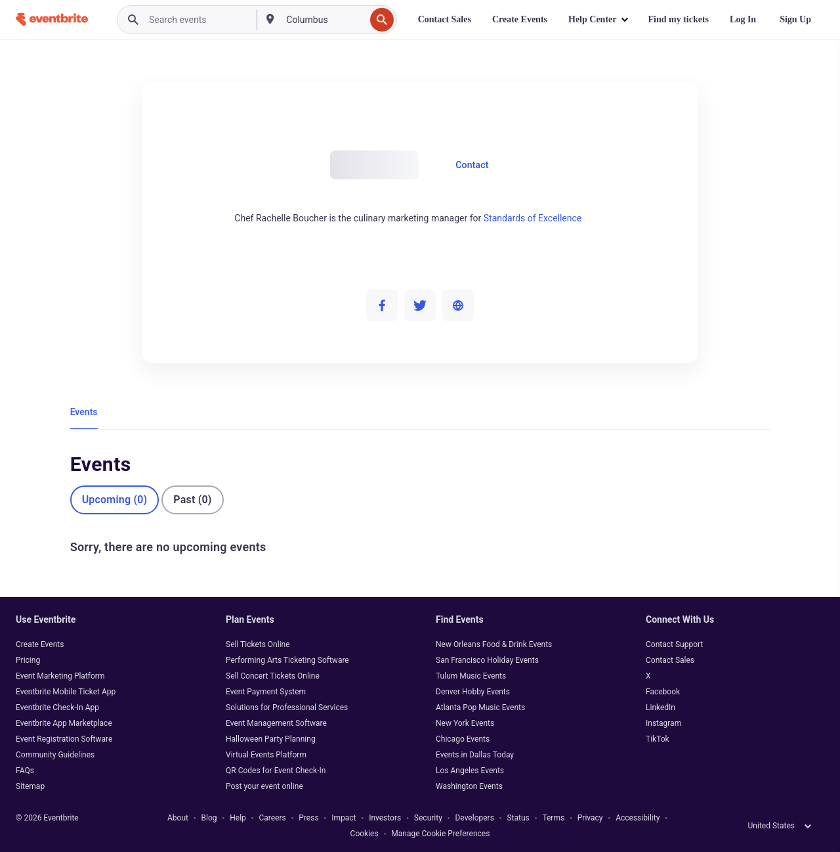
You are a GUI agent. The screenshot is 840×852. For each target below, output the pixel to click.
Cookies (364, 833)
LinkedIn (660, 707)
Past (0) (192, 499)
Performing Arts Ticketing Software (287, 660)
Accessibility (638, 817)
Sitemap (30, 786)
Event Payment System (266, 691)
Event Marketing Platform (60, 676)
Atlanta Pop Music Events (480, 707)
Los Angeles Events (470, 770)
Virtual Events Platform (266, 754)
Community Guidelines (55, 754)
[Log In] (742, 20)
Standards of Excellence (533, 218)
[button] (597, 19)
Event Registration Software (64, 739)
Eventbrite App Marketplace (64, 723)
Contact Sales (670, 660)
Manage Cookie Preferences (440, 833)
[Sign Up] (795, 20)
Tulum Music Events (471, 676)
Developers (474, 817)
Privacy (590, 817)
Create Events (40, 644)
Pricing (28, 660)
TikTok (657, 739)
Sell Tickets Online (258, 644)
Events (84, 412)
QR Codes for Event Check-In (276, 770)
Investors (385, 817)
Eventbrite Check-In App (57, 707)
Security (428, 817)
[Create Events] (520, 20)
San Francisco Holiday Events (487, 660)
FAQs (25, 770)
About (177, 817)
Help (238, 817)
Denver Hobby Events (473, 691)
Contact (472, 165)
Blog (209, 817)
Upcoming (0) (115, 499)
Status (518, 817)
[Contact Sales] (445, 20)
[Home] (52, 19)
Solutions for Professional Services (287, 707)
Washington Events (469, 786)
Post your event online (264, 786)
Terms (553, 817)
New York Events (465, 723)
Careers (272, 817)
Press (308, 817)
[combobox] (323, 20)
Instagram (663, 723)
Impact (343, 817)
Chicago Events (463, 739)
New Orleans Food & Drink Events (494, 644)
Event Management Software (276, 723)
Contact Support (674, 644)
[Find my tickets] (679, 20)
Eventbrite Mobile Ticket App (66, 691)
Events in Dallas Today (475, 754)
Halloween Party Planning (271, 739)
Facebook (663, 691)
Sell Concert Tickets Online (273, 676)
